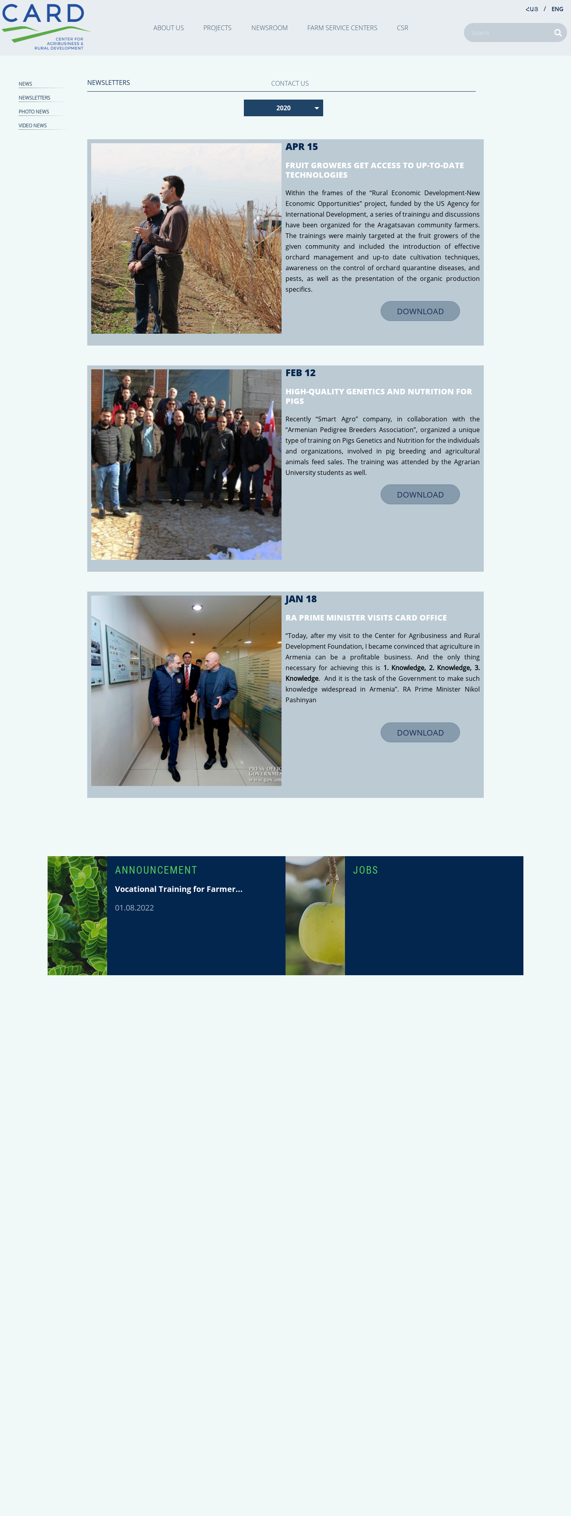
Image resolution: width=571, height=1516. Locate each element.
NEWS (25, 84)
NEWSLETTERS (34, 97)
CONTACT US (290, 83)
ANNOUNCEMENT (156, 870)
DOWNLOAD (420, 311)
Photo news (34, 111)
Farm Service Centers (342, 27)
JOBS (365, 870)
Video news (33, 125)
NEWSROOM (269, 27)
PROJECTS (217, 27)
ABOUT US (168, 27)
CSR (402, 27)
